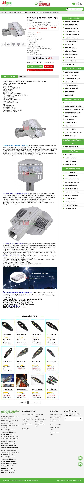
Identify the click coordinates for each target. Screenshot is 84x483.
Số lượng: (30, 62)
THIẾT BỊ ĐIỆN (26, 433)
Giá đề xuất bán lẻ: (40, 58)
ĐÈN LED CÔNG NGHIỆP (73, 68)
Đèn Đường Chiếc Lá (52, 389)
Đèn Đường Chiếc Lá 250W (8, 362)
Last (38, 402)
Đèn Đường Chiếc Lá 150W (37, 335)
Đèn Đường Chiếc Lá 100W (22, 335)
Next (34, 402)
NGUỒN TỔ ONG (73, 151)
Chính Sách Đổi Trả (55, 429)
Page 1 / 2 (23, 402)
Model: (30, 20)
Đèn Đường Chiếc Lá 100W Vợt (37, 362)
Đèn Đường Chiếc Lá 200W (52, 335)
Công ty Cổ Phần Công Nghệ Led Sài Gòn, (16, 145)
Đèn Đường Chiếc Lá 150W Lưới (22, 389)
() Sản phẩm (79, 3)
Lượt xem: (47, 62)
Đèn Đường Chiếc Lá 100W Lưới (8, 389)
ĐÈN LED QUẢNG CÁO (73, 169)
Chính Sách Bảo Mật (55, 421)
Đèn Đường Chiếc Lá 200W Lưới (37, 389)
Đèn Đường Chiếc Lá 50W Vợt (22, 362)
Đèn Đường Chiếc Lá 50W (8, 335)
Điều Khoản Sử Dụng (56, 419)
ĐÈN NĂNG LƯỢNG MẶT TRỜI (73, 99)
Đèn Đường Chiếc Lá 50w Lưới (52, 362)
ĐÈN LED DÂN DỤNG (73, 18)
